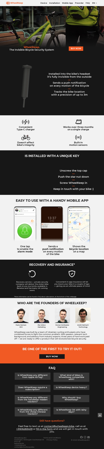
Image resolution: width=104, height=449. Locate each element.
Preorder (79, 3)
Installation (54, 3)
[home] (14, 3)
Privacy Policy (52, 440)
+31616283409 (24, 429)
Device (43, 3)
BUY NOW (76, 48)
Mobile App (67, 3)
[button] (94, 3)
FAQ (88, 3)
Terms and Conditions (52, 438)
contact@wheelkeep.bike (59, 426)
